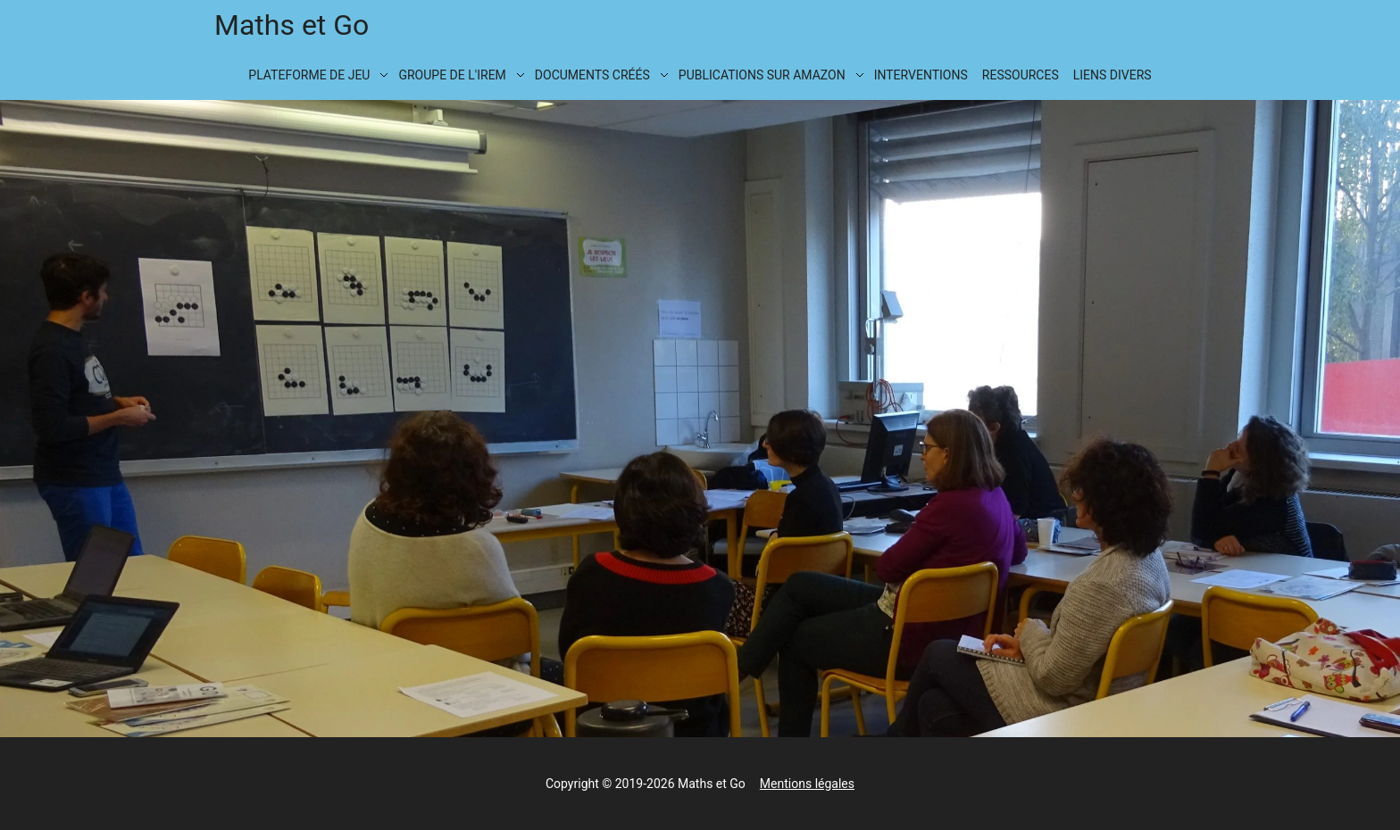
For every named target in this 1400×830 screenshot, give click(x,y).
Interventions (921, 75)
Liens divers (1112, 75)
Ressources (1020, 75)
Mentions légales (807, 783)
